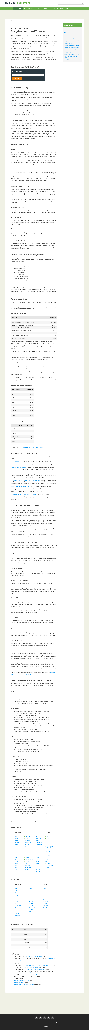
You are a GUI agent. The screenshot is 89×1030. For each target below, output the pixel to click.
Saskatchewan (49, 865)
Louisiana (27, 836)
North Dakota (28, 869)
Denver (16, 901)
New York (27, 865)
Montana (27, 853)
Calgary (44, 888)
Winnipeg (45, 907)
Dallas (16, 899)
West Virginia (39, 867)
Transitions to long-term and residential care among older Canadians (28, 972)
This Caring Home (15, 461)
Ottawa (44, 897)
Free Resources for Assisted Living (71, 45)
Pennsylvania (39, 842)
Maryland (27, 840)
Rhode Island (39, 844)
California (17, 844)
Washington (38, 861)
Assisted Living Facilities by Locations (72, 54)
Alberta (48, 836)
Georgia (16, 855)
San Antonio (31, 903)
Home (33, 1022)
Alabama (17, 836)
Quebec (48, 863)
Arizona (16, 840)
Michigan (27, 844)
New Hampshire (29, 859)
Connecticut (17, 848)
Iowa (16, 865)
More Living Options (59, 8)
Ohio (37, 836)
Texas (37, 853)
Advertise (50, 1022)
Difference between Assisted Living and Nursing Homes (71, 33)
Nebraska (27, 855)
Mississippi (27, 848)
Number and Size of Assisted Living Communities (44, 962)
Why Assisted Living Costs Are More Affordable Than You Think (34, 447)
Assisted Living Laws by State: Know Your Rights (24, 984)
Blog (72, 8)
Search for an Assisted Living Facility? (72, 28)
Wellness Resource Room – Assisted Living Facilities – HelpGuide (25, 480)
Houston (17, 913)
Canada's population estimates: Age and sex (35, 969)
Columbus (17, 897)
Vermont (38, 857)
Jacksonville (31, 888)
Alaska (16, 838)
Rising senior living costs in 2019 (32, 967)
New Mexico (28, 863)
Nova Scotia (49, 853)
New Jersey (27, 861)
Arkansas (17, 842)
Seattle (30, 911)
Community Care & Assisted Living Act (22, 980)
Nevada (27, 857)
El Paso (16, 909)
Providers (44, 1022)
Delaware (17, 851)
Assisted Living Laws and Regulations (72, 47)
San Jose (31, 909)
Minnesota (27, 846)
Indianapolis (17, 915)
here (32, 536)
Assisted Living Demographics (70, 36)
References (66, 59)
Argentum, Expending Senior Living (19, 467)
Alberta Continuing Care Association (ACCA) (21, 486)
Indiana (16, 863)
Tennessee (38, 851)
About (38, 1022)
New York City (32, 897)
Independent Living (28, 8)
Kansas (16, 867)
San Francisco (32, 907)
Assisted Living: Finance (35, 974)
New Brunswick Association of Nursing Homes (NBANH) (23, 494)
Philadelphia (31, 899)
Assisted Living (18, 8)
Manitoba (48, 842)
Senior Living (9, 8)
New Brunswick (49, 844)
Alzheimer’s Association (16, 474)
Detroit (16, 903)
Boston (16, 890)
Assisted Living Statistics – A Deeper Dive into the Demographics (35, 965)
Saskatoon (45, 901)
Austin (16, 888)
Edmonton (45, 890)
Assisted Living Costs (68, 43)
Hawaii (16, 857)
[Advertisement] (44, 14)
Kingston (45, 892)
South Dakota (39, 848)
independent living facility (40, 37)
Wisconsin (38, 869)
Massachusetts (28, 842)
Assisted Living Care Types (69, 38)
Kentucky (17, 869)
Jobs (67, 8)
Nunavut (48, 855)
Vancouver (45, 905)
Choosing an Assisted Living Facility (71, 49)
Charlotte (17, 892)
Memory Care (38, 8)
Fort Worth (17, 911)
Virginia (37, 859)
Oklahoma (38, 838)
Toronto (45, 903)
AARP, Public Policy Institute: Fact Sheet (33, 956)
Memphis (31, 892)
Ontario (48, 857)
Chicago (16, 895)
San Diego (31, 905)
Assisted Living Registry (19, 982)
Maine (26, 838)
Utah (37, 855)
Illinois (16, 861)
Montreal (45, 895)
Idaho (16, 859)
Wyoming (38, 871)
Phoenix (31, 901)
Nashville (31, 895)
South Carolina (39, 846)
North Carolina (28, 867)
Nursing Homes (48, 8)
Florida (16, 853)
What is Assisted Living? (69, 30)
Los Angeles (31, 890)
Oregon (37, 840)
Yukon (47, 867)
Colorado (17, 846)
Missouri (27, 851)
